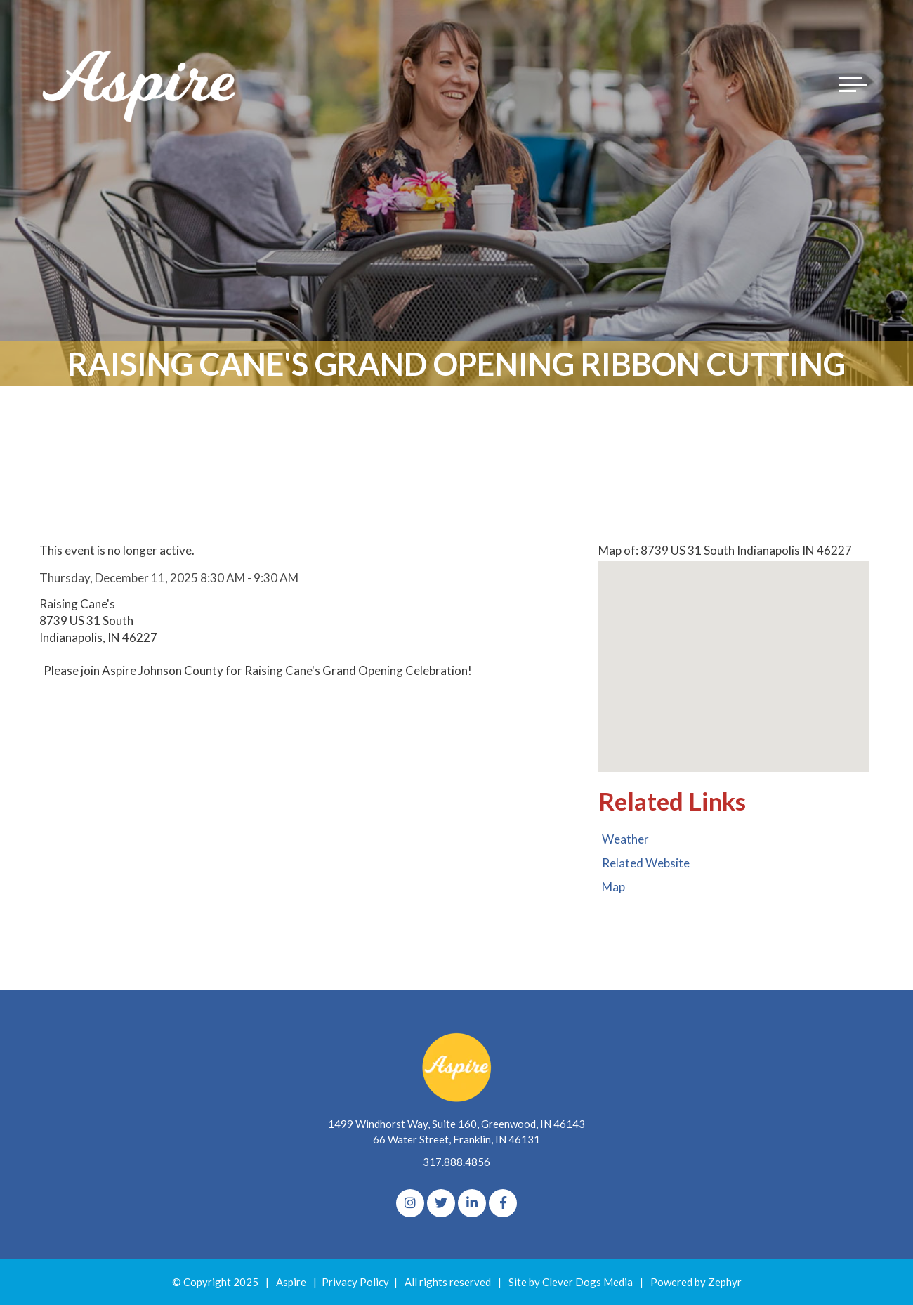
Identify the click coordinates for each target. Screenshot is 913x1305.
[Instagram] (410, 1203)
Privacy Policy (355, 1282)
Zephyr (725, 1282)
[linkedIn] (472, 1203)
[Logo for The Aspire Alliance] (140, 84)
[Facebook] (503, 1203)
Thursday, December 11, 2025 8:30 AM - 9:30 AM (168, 577)
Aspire (291, 1282)
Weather (625, 839)
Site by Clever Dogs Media (570, 1282)
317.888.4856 (456, 1161)
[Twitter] (441, 1203)
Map (613, 886)
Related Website (646, 862)
